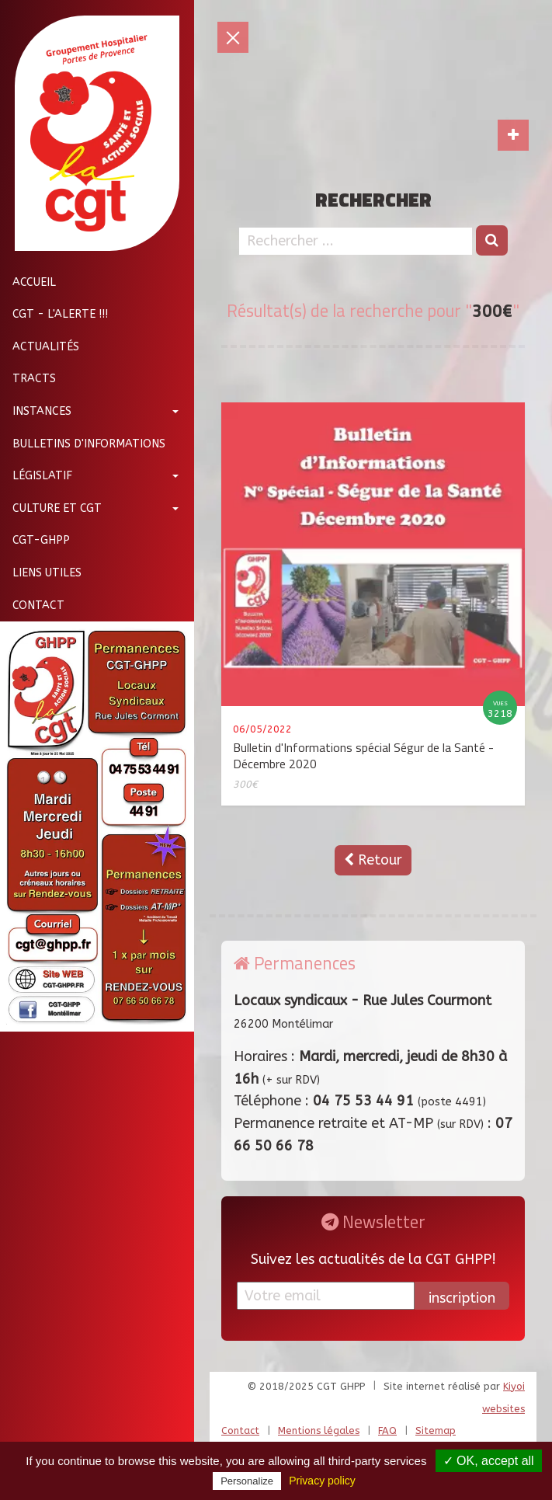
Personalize (246, 1481)
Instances (35, 411)
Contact (32, 605)
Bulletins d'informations (82, 444)
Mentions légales (318, 1430)
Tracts (28, 378)
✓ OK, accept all (488, 1460)
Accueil (28, 282)
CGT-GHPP (35, 540)
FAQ (387, 1430)
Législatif (36, 475)
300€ (245, 784)
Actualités (39, 346)
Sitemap (435, 1430)
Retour (373, 859)
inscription (462, 1298)
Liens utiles (41, 572)
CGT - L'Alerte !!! (54, 314)
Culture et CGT (51, 508)
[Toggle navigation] (513, 135)
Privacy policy (322, 1480)
